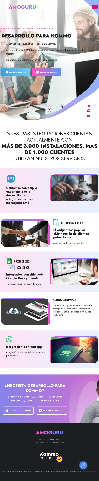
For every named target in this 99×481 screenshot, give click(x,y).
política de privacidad (89, 471)
